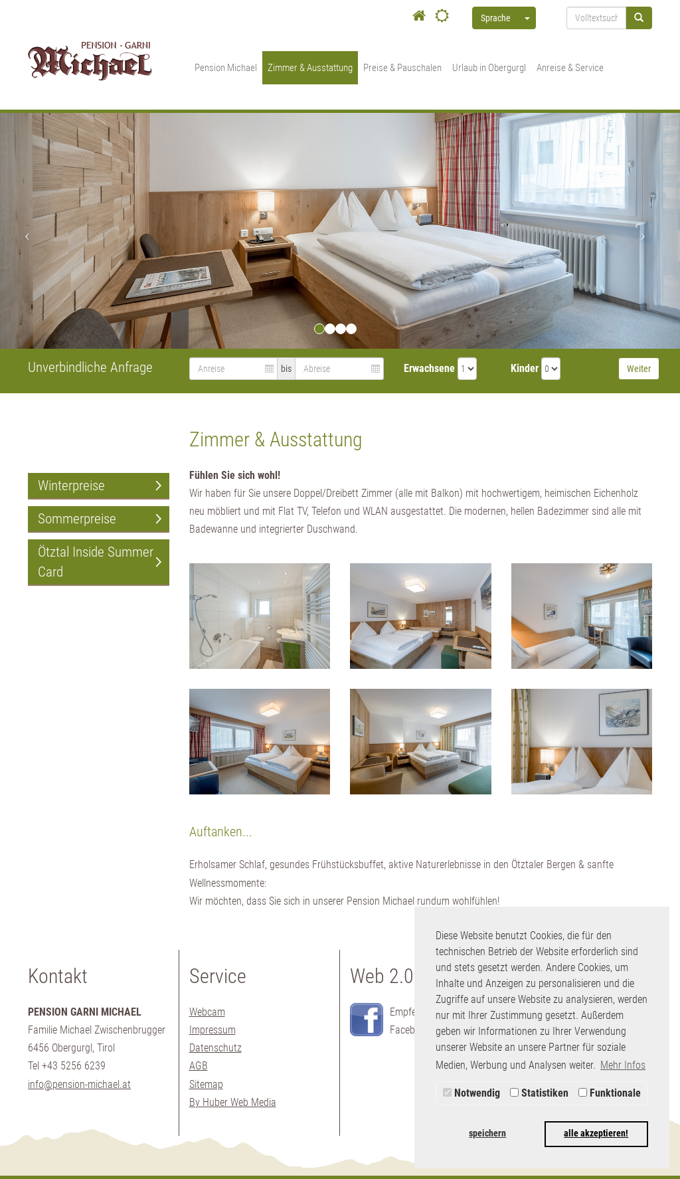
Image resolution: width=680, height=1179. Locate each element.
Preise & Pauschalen (402, 68)
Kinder (525, 368)
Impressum (212, 1030)
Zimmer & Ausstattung (310, 68)
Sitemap (206, 1084)
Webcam (207, 1012)
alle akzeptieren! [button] (596, 1133)
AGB (198, 1065)
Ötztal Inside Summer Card (95, 562)
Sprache (496, 18)
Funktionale (609, 1093)
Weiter (639, 368)
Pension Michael (226, 68)
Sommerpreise (77, 519)
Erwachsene (429, 368)
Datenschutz (215, 1048)
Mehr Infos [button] (622, 1065)
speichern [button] (487, 1133)
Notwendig (471, 1093)
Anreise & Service (570, 68)
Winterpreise (71, 486)
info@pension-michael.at (79, 1084)
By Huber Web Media (232, 1102)
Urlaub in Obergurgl (489, 68)
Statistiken (539, 1093)
